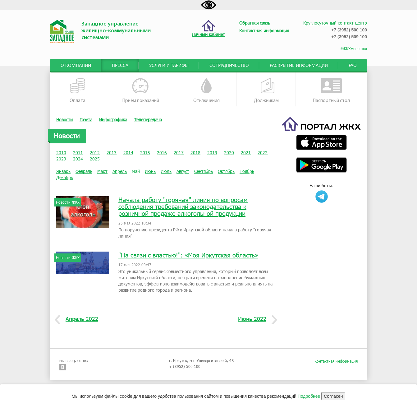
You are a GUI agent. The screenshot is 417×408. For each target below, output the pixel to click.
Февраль (84, 171)
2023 (61, 158)
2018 (195, 152)
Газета (86, 119)
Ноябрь (247, 171)
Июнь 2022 (254, 319)
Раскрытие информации (299, 65)
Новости (64, 119)
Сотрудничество (229, 65)
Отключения (206, 90)
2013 (112, 152)
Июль (166, 171)
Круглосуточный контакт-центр (335, 23)
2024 (78, 158)
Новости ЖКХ (68, 202)
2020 (229, 152)
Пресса (120, 65)
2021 (246, 152)
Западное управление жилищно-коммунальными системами (116, 31)
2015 (145, 152)
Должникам (266, 90)
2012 (95, 152)
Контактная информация (336, 361)
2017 (179, 152)
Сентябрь (203, 171)
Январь (63, 171)
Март (102, 171)
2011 (78, 152)
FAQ (353, 65)
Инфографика (113, 119)
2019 (212, 152)
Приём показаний (140, 90)
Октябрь (226, 171)
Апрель (119, 171)
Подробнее (309, 396)
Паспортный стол (331, 90)
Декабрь (64, 177)
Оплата (77, 90)
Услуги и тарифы (169, 65)
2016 (162, 152)
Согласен (333, 396)
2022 (263, 152)
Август (182, 171)
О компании (76, 65)
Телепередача (148, 119)
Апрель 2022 (79, 319)
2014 (128, 152)
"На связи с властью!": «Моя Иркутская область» (188, 255)
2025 (95, 158)
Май (136, 171)
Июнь (150, 171)
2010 (61, 152)
